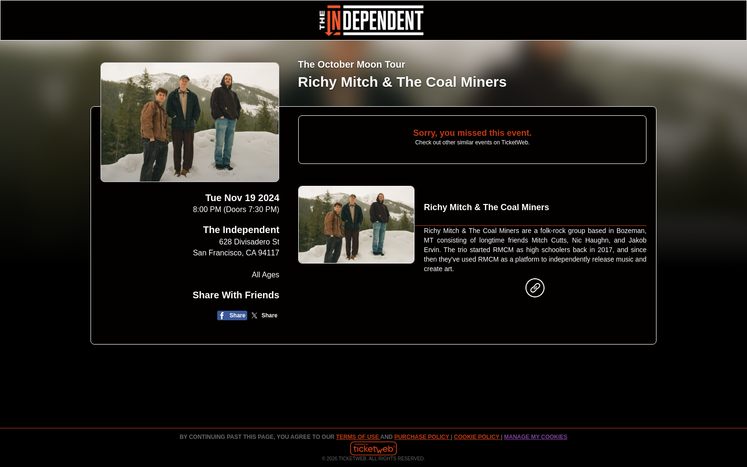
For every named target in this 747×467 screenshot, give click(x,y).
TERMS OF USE (358, 437)
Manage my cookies (535, 437)
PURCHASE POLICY (422, 437)
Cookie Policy (477, 437)
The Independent (241, 229)
